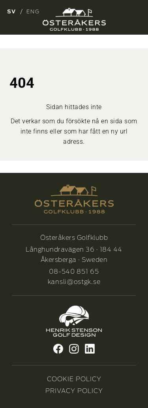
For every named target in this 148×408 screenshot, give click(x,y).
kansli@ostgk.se (74, 282)
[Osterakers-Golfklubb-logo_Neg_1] (74, 19)
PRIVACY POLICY (74, 391)
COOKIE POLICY (74, 379)
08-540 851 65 (74, 271)
